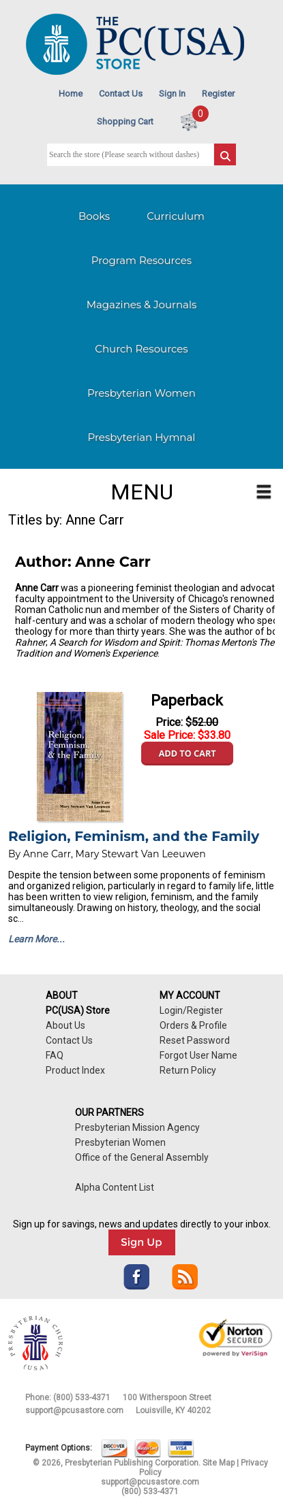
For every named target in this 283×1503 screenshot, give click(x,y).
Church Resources (141, 348)
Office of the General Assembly (142, 1157)
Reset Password (195, 1040)
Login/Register (191, 1010)
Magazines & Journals (142, 304)
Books (94, 216)
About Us (65, 1025)
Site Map (219, 1463)
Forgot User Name (198, 1055)
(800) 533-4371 (81, 1397)
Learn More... (36, 939)
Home (71, 93)
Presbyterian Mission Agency (137, 1127)
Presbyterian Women (141, 392)
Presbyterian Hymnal (142, 437)
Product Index (75, 1070)
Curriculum (176, 216)
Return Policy (188, 1070)
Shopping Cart (125, 121)
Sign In (172, 93)
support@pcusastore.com (74, 1410)
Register (218, 93)
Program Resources (141, 260)
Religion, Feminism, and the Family (133, 836)
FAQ (54, 1055)
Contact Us (121, 93)
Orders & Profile (193, 1025)
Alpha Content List (114, 1187)
